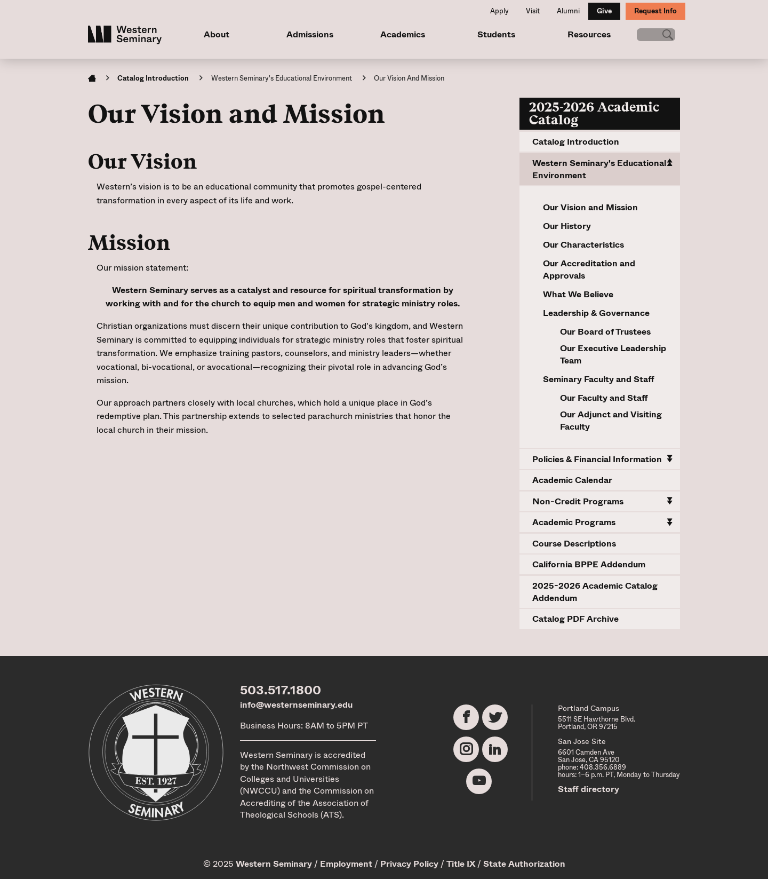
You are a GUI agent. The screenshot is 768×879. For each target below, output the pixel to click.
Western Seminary (274, 864)
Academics (399, 34)
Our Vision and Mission (590, 207)
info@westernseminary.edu (296, 705)
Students (491, 34)
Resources (582, 34)
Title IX (460, 864)
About (216, 34)
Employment (346, 864)
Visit (533, 11)
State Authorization (524, 864)
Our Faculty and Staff (604, 398)
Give (604, 11)
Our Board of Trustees (605, 332)
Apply (499, 11)
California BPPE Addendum (588, 564)
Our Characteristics (583, 245)
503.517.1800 (280, 690)
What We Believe (578, 294)
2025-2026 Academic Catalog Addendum (595, 592)
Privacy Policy (409, 864)
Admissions (307, 34)
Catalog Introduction (153, 78)
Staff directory (588, 789)
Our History (567, 226)
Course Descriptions (574, 543)
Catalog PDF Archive (575, 619)
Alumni (568, 11)
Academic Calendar (572, 480)
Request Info (655, 11)
